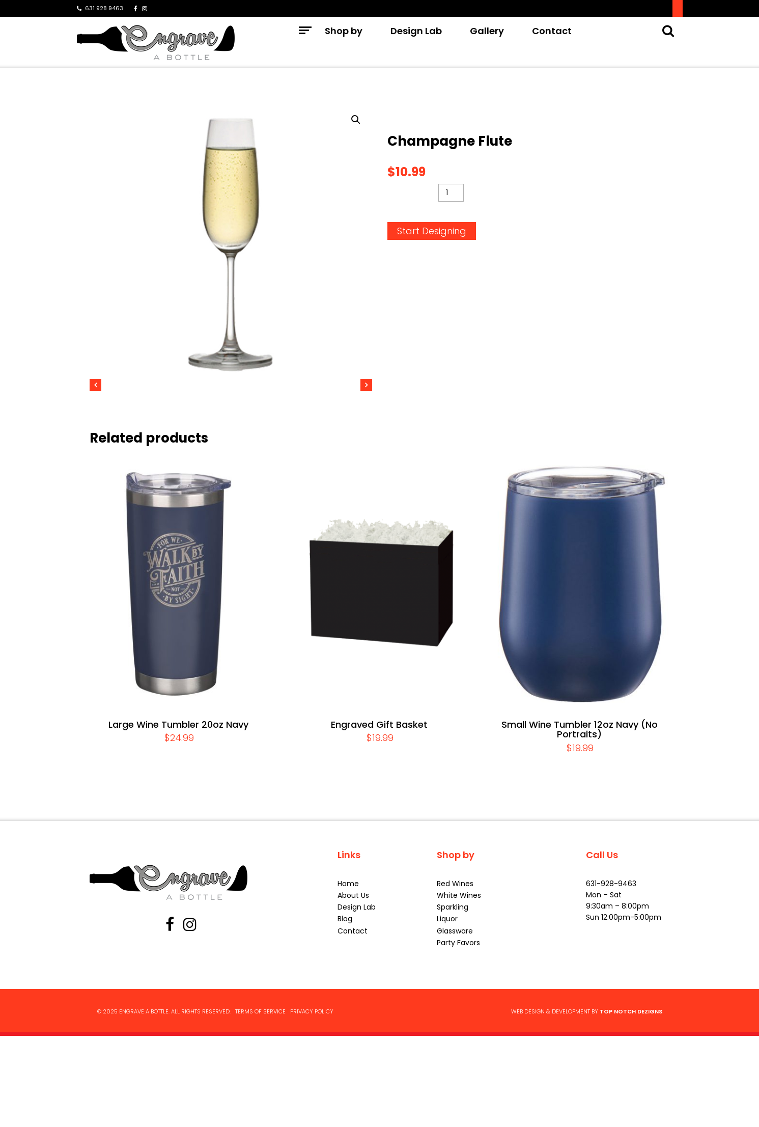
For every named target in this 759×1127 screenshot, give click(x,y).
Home (348, 976)
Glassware (455, 1023)
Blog (345, 1011)
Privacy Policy (311, 1103)
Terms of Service (260, 1103)
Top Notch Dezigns (631, 1103)
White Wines (459, 987)
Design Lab (416, 43)
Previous (87, 430)
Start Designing (431, 231)
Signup (618, 8)
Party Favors (458, 1035)
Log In (662, 8)
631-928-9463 (611, 976)
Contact (552, 43)
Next (377, 430)
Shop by (343, 43)
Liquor (447, 1011)
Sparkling (452, 999)
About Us (353, 987)
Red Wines (455, 976)
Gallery (487, 43)
